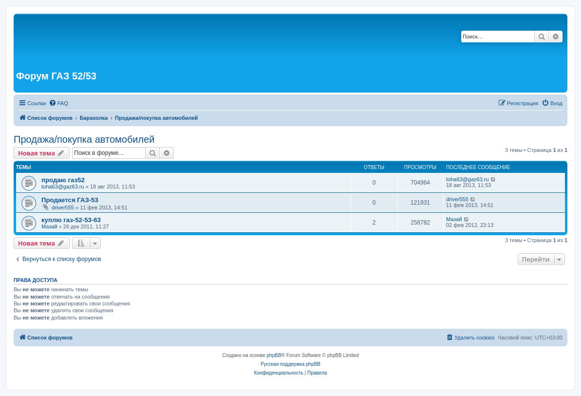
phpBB (274, 355)
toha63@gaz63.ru (62, 186)
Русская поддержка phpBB (290, 364)
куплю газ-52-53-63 (71, 220)
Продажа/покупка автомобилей (84, 139)
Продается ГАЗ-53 (69, 200)
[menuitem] (58, 103)
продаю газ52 (63, 180)
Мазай (49, 226)
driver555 (63, 207)
